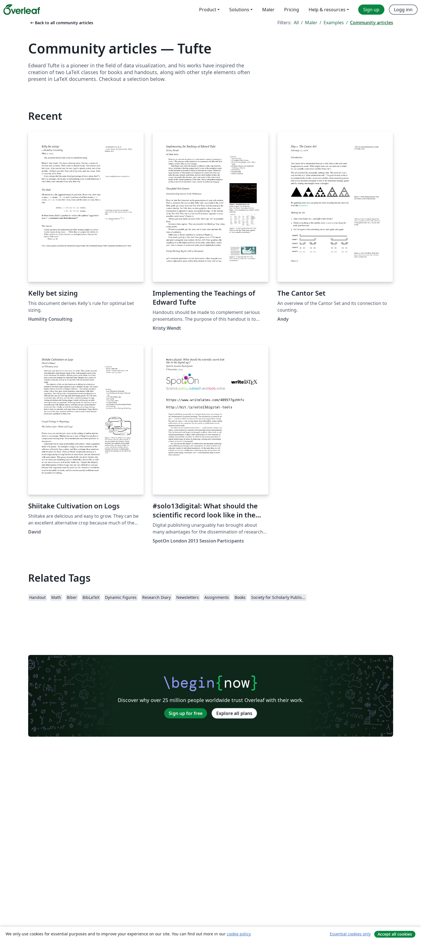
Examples (334, 22)
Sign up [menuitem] (371, 9)
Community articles (371, 22)
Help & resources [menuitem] (327, 9)
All (296, 22)
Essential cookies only (350, 933)
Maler (311, 22)
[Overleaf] (21, 9)
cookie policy (238, 933)
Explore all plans (234, 713)
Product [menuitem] (207, 9)
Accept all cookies (395, 934)
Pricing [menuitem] (291, 9)
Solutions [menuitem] (239, 9)
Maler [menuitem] (268, 9)
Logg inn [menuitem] (403, 9)
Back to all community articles (61, 22)
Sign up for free (185, 713)
